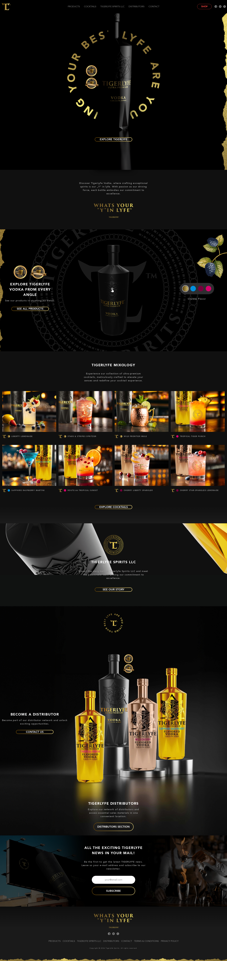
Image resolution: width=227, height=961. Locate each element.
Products (74, 6)
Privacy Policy (170, 941)
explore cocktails (113, 507)
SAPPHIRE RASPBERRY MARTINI (28, 490)
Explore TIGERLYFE (113, 139)
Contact (154, 6)
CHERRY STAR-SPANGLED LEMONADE (199, 490)
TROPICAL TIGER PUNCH (192, 436)
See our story (113, 589)
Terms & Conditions (146, 941)
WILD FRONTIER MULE (135, 436)
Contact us (35, 732)
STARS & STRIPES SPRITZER (82, 436)
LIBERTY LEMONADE (22, 436)
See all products (30, 309)
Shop (204, 6)
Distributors (136, 6)
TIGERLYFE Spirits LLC (112, 6)
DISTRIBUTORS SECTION (113, 827)
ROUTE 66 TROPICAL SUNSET (83, 490)
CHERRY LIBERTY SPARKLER (138, 490)
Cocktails (90, 6)
